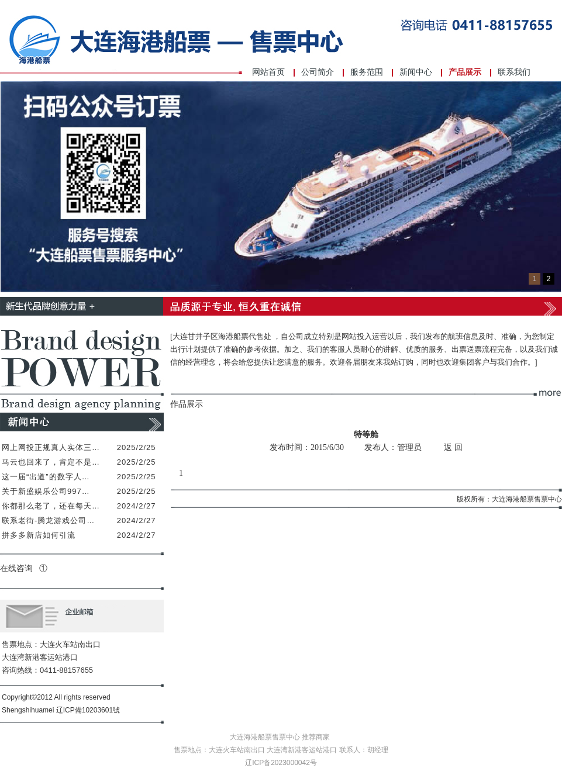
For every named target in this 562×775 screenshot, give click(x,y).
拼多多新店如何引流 (38, 535)
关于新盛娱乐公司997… (46, 491)
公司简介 (317, 72)
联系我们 (514, 72)
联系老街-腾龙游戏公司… (48, 520)
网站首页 (268, 72)
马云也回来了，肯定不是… (51, 462)
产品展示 (465, 72)
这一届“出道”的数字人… (46, 476)
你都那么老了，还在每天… (51, 505)
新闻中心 (415, 72)
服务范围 (366, 72)
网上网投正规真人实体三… (51, 447)
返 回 (453, 447)
